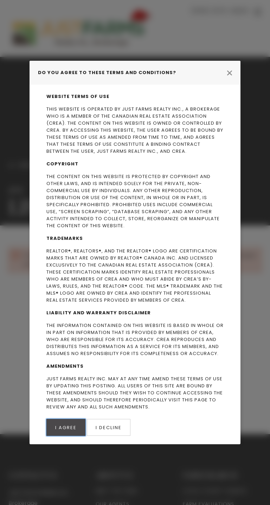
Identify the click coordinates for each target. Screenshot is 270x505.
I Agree (66, 427)
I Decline (109, 427)
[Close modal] (229, 73)
